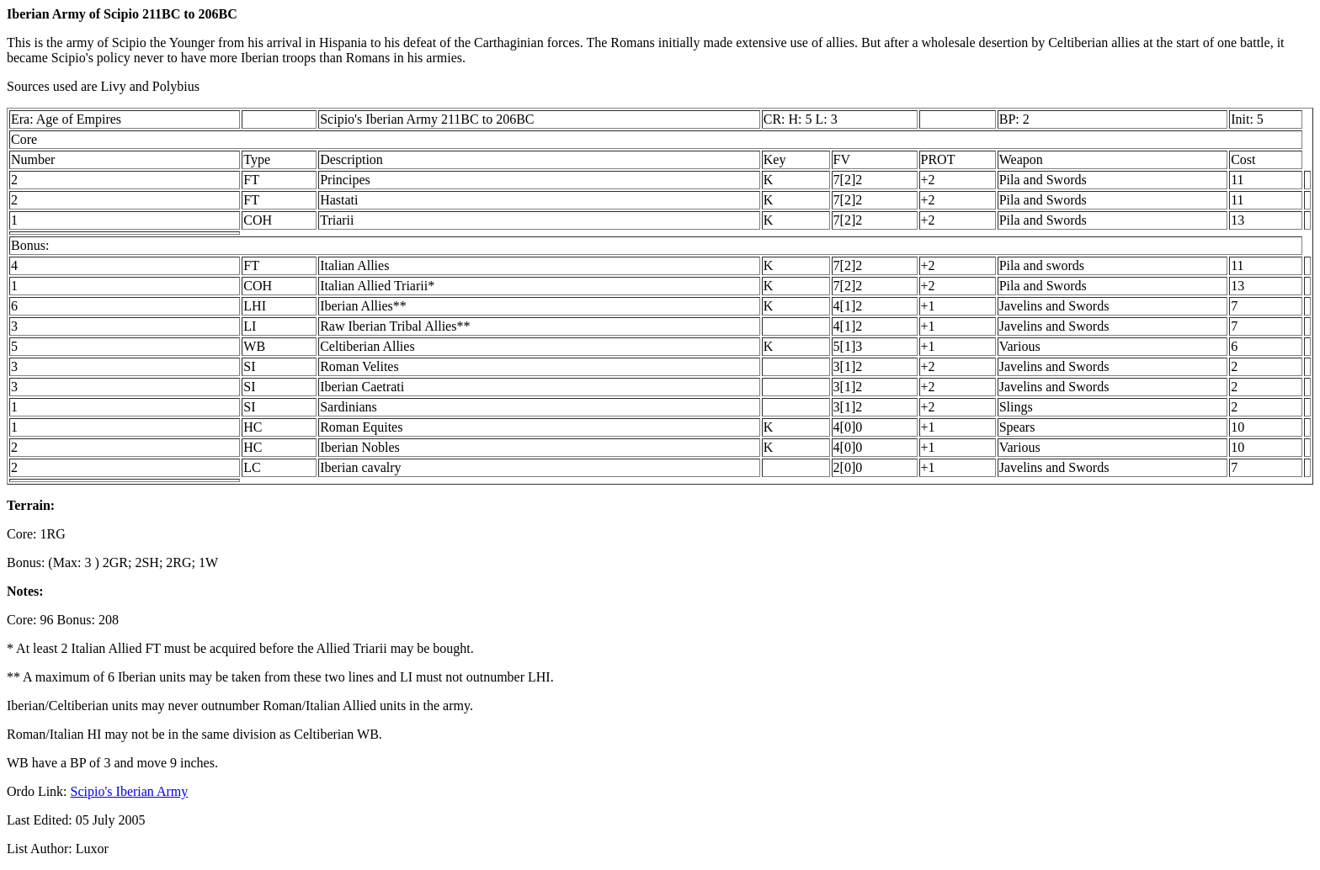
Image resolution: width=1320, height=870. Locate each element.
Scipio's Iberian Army (130, 791)
